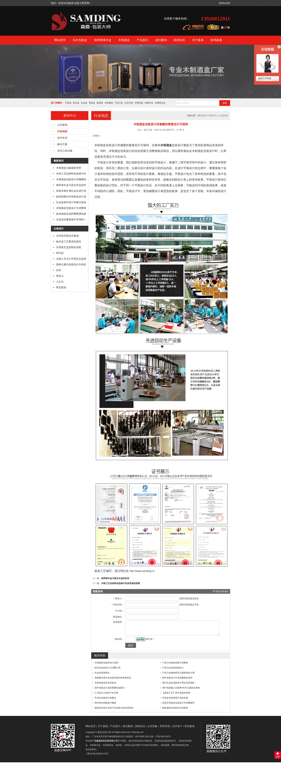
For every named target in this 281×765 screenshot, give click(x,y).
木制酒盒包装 (103, 145)
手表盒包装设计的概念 (105, 700)
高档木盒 (149, 103)
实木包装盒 (80, 40)
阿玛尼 (60, 253)
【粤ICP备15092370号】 (97, 756)
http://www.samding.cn (142, 571)
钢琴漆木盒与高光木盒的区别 (115, 578)
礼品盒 (84, 103)
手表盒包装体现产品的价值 (175, 700)
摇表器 (100, 103)
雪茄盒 (92, 103)
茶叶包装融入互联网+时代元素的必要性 (181, 690)
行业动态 (224, 115)
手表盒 (68, 103)
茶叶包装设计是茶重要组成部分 (110, 690)
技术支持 (62, 137)
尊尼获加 (61, 287)
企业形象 (152, 728)
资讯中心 (213, 115)
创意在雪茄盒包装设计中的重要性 (178, 705)
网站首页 (60, 40)
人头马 (60, 281)
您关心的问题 (64, 150)
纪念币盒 (129, 103)
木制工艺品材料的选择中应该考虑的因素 (120, 583)
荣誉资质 (165, 728)
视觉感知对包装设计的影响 (175, 710)
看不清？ (148, 641)
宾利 (58, 270)
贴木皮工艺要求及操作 (68, 241)
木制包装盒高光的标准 (105, 685)
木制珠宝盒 (160, 103)
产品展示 (142, 40)
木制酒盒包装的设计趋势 (106, 665)
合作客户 (177, 728)
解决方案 (62, 144)
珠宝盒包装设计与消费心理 (107, 670)
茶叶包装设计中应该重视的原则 (177, 680)
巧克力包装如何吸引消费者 (175, 665)
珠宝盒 (76, 103)
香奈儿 (60, 275)
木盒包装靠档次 (102, 675)
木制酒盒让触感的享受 (68, 167)
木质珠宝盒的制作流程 (68, 247)
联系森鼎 (216, 40)
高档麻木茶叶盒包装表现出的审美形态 (113, 680)
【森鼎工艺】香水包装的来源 (176, 695)
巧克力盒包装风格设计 (173, 670)
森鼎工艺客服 (264, 78)
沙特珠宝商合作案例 (67, 235)
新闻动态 (179, 40)
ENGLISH (224, 3)
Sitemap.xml (138, 735)
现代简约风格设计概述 (105, 705)
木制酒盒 (124, 40)
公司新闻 (62, 124)
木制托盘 (139, 103)
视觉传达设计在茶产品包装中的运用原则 (114, 710)
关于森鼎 (198, 40)
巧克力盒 (119, 103)
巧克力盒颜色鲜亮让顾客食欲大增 (178, 675)
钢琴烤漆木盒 (102, 40)
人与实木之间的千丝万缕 (106, 695)
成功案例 (161, 40)
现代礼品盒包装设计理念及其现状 (178, 685)
